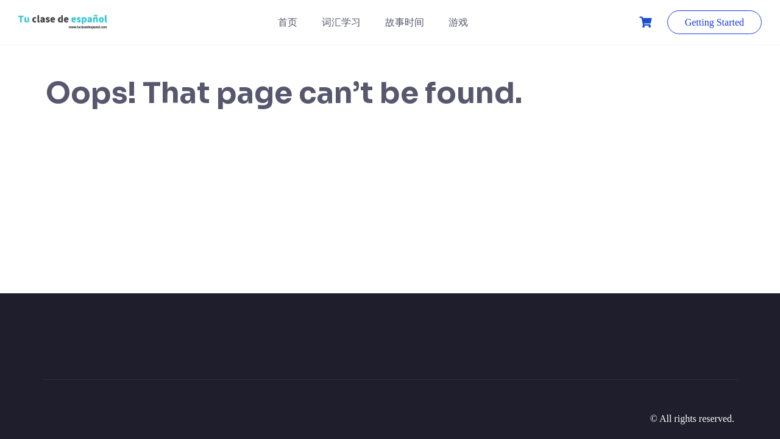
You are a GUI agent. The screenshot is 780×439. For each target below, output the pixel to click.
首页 (287, 22)
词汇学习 (341, 22)
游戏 (458, 22)
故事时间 (404, 22)
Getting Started (714, 22)
